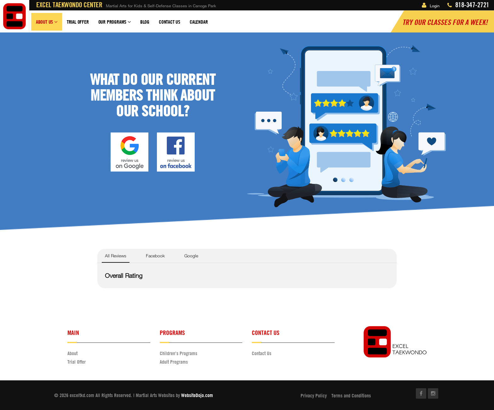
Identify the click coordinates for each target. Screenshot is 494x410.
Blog (144, 22)
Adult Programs (174, 362)
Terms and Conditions (351, 395)
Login (430, 5)
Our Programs (114, 25)
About (72, 353)
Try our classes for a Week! (445, 22)
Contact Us (169, 22)
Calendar (199, 22)
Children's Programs (178, 353)
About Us (46, 25)
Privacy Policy (314, 395)
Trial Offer (78, 22)
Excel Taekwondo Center (69, 5)
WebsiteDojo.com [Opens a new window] (197, 395)
